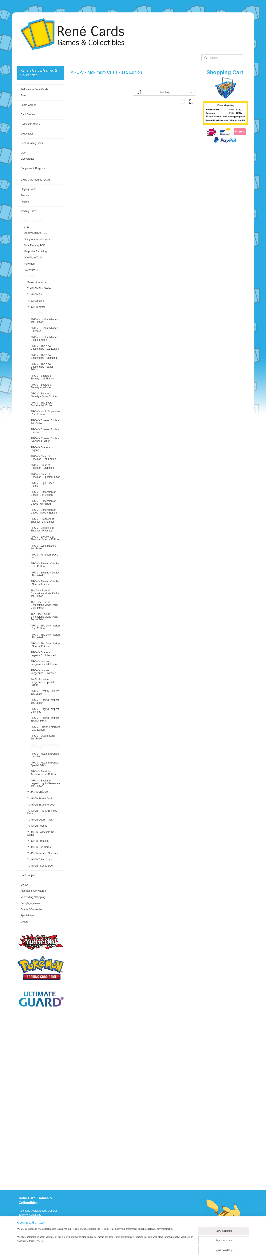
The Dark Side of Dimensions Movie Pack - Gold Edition (45, 605)
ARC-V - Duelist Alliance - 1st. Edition (45, 320)
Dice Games (27, 158)
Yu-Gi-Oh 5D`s (35, 300)
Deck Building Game (31, 143)
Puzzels (24, 201)
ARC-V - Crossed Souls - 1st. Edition (45, 422)
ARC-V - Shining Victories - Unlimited (45, 574)
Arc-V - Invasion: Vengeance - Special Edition (42, 682)
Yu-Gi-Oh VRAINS (37, 792)
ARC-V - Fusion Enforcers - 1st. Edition (45, 728)
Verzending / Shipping (32, 897)
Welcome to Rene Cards (34, 89)
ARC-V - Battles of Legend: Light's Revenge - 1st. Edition (45, 783)
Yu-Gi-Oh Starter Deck (39, 798)
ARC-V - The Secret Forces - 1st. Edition (42, 404)
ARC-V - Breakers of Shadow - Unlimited (42, 529)
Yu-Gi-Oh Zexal (36, 307)
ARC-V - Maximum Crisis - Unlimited (45, 755)
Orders (24, 921)
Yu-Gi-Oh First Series (39, 288)
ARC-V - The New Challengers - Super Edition (42, 367)
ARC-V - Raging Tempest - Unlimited (45, 710)
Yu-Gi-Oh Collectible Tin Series (40, 833)
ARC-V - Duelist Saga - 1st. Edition (43, 737)
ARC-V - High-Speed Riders (42, 484)
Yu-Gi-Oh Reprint (37, 825)
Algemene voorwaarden (33, 890)
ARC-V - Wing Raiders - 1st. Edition (44, 547)
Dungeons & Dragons (32, 168)
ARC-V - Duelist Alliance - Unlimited (45, 329)
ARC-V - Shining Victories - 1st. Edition (45, 565)
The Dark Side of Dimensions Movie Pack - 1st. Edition (45, 593)
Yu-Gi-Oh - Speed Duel (40, 865)
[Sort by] (164, 92)
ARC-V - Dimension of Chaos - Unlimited (43, 502)
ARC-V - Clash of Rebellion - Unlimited (42, 466)
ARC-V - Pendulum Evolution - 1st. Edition (43, 773)
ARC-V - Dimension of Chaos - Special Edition (44, 511)
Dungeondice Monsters (37, 239)
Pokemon (29, 263)
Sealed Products (36, 282)
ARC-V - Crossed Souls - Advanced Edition (45, 440)
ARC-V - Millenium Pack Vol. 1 (44, 556)
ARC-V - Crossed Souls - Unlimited (45, 431)
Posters (24, 195)
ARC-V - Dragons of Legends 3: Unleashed (43, 654)
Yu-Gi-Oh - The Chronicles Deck (42, 812)
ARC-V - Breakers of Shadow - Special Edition (45, 538)
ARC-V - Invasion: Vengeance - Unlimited (43, 672)
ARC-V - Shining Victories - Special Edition (45, 583)
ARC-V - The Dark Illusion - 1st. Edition (45, 627)
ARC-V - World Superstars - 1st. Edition (45, 413)
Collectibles (26, 133)
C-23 (26, 226)
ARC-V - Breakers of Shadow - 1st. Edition (42, 520)
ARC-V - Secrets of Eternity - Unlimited (41, 386)
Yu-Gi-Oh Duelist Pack (39, 819)
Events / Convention (31, 909)
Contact (24, 884)
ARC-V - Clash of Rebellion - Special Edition (45, 475)
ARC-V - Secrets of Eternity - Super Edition (43, 395)
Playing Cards (28, 189)
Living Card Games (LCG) (35, 179)
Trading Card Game (31, 220)
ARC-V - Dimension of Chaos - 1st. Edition (43, 493)
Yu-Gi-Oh (29, 276)
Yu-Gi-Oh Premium (37, 841)
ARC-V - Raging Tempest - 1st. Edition (45, 701)
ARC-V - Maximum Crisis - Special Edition (45, 764)
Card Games (27, 114)
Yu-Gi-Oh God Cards (39, 847)
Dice (22, 152)
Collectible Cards (30, 124)
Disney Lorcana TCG (35, 232)
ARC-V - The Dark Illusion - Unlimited (45, 636)
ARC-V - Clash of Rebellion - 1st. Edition (43, 458)
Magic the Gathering (35, 251)
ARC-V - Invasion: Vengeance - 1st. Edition (44, 663)
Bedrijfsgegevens (30, 903)
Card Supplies (28, 875)
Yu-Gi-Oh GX (34, 294)
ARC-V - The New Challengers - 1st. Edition (45, 347)
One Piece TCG (32, 257)
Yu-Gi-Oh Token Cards (40, 859)
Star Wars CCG (32, 270)
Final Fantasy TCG (34, 245)
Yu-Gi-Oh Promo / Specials (42, 853)
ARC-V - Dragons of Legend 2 (42, 449)
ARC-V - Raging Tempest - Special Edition (45, 719)
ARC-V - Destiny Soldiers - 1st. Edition (45, 692)
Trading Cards (28, 211)
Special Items (28, 915)
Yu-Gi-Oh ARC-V (36, 313)
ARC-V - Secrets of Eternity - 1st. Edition (42, 377)
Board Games (28, 104)
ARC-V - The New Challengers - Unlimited (44, 356)
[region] (105, 1237)
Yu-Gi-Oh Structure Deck (41, 804)
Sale (22, 95)
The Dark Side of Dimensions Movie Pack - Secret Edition (45, 617)
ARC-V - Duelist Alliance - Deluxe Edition (45, 338)
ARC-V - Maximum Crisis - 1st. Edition (45, 746)
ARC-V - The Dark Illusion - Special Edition (45, 645)
